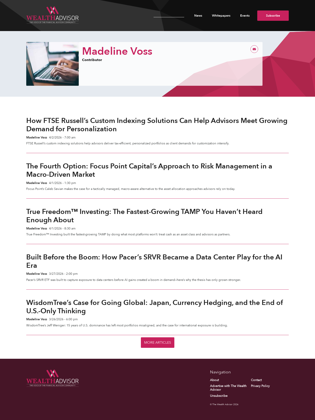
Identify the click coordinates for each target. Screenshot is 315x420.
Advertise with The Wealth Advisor (228, 388)
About (214, 380)
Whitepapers (221, 16)
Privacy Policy (260, 386)
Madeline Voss (36, 137)
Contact (256, 380)
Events (245, 16)
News (198, 16)
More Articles (157, 342)
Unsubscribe (219, 396)
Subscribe (273, 16)
